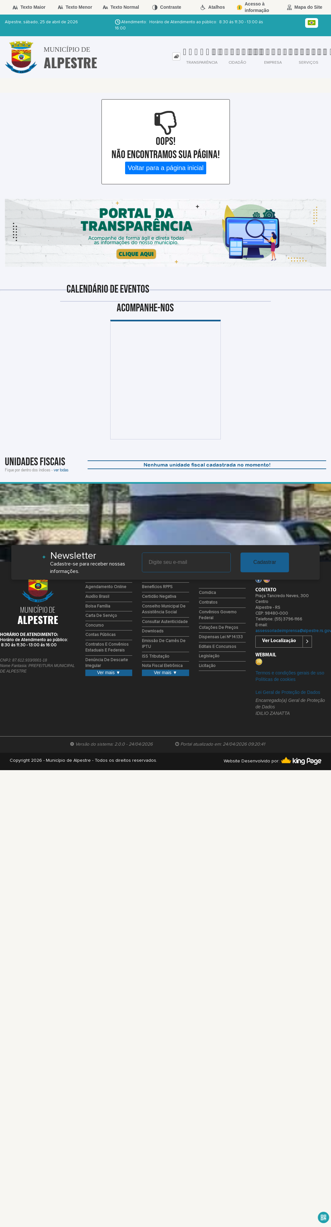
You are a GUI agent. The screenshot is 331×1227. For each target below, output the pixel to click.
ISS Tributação (155, 656)
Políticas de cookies (275, 679)
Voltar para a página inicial (166, 167)
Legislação (209, 656)
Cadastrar (264, 562)
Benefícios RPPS (157, 587)
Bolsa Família (97, 606)
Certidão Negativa (159, 597)
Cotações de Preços (218, 628)
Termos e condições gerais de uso (289, 672)
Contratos (208, 602)
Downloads (153, 631)
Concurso (94, 625)
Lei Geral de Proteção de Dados (287, 692)
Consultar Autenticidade (165, 622)
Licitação (207, 666)
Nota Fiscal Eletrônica (162, 666)
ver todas (61, 469)
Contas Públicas (100, 635)
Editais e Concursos (217, 647)
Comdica (207, 593)
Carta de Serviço (101, 616)
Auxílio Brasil (97, 597)
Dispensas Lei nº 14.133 (221, 637)
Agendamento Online (105, 587)
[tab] (176, 56)
